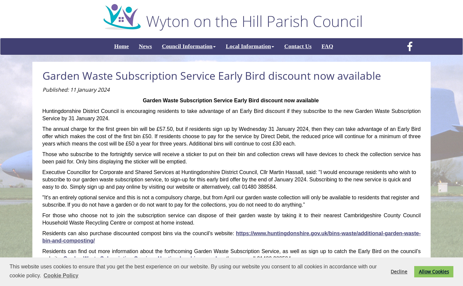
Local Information (250, 46)
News (145, 46)
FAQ (327, 46)
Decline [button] (399, 271)
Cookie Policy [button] (60, 275)
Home (121, 46)
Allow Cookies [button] (434, 271)
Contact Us (297, 46)
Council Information (189, 46)
